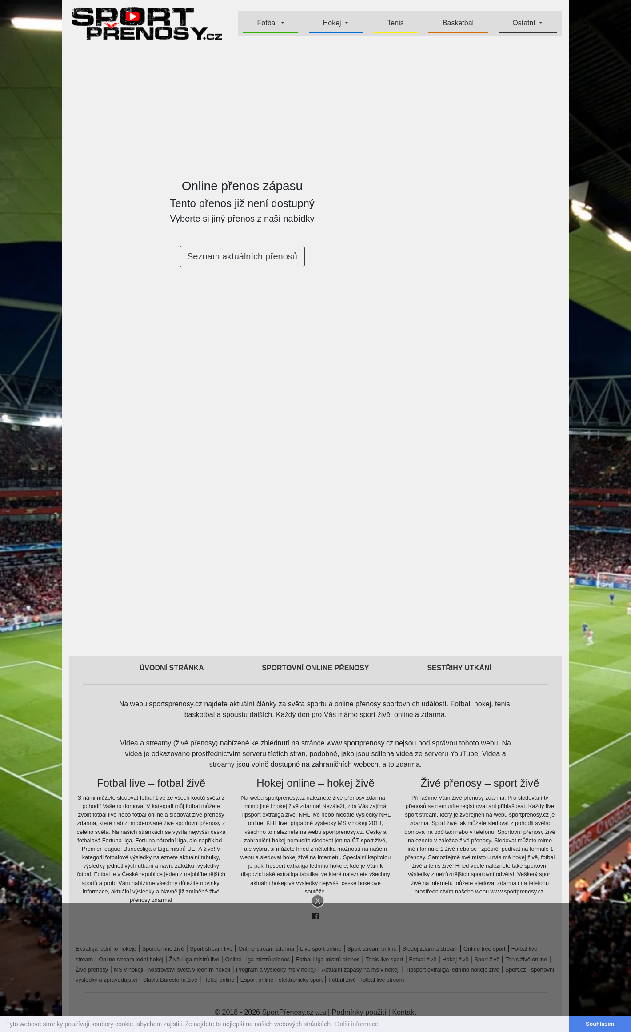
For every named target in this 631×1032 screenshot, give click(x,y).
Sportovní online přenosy (315, 668)
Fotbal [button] (268, 23)
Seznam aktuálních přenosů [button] (242, 256)
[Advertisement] (315, 109)
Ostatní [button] (524, 23)
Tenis (395, 23)
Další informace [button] (357, 1024)
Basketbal (458, 23)
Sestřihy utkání (459, 668)
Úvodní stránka (172, 668)
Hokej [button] (333, 23)
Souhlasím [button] (600, 1024)
